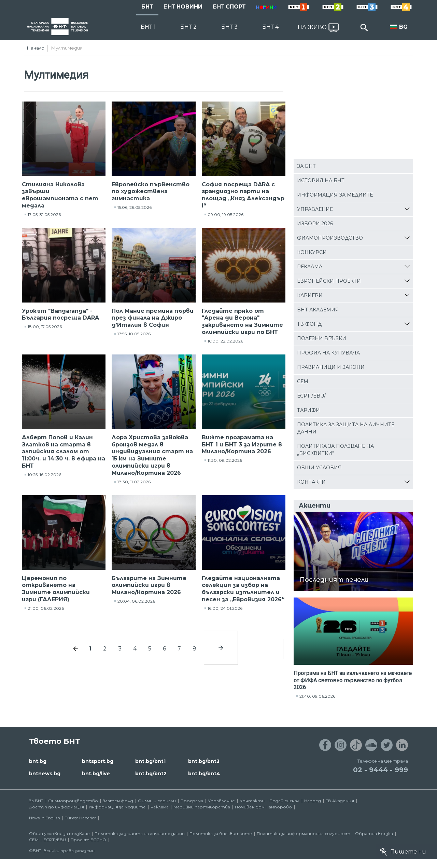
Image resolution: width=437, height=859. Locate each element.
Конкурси (312, 252)
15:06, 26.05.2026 (134, 207)
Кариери (310, 295)
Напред (312, 800)
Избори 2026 (315, 223)
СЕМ (302, 381)
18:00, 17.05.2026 (45, 326)
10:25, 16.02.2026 (44, 474)
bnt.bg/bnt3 (204, 761)
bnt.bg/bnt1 (150, 761)
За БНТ (306, 166)
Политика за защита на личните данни (345, 428)
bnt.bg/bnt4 (204, 773)
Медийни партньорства (201, 806)
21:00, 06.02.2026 (46, 608)
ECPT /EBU (54, 839)
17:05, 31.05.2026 (44, 214)
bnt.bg (37, 761)
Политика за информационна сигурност (303, 833)
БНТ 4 (270, 27)
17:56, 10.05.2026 (134, 333)
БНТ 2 (188, 27)
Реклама (309, 267)
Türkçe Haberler (80, 817)
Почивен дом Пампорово (263, 806)
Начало (35, 48)
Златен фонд (118, 800)
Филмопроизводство (330, 238)
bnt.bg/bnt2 (151, 773)
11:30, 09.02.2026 (225, 460)
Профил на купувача (328, 353)
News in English (44, 817)
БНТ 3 (229, 27)
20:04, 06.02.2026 (136, 601)
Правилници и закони (331, 367)
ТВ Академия (340, 800)
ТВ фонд (309, 324)
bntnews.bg (44, 773)
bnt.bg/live (96, 773)
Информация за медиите (335, 195)
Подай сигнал (284, 800)
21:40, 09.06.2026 (317, 696)
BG (403, 27)
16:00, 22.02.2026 (225, 341)
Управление (315, 209)
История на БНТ (320, 180)
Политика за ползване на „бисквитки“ (335, 449)
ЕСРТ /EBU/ (311, 396)
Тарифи (308, 410)
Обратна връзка (374, 833)
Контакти (311, 482)
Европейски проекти (329, 281)
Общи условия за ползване (59, 833)
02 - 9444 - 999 (380, 770)
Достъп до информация (56, 806)
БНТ (147, 6)
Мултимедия (67, 48)
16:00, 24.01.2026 (225, 608)
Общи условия (319, 468)
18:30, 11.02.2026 (134, 481)
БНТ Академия (318, 310)
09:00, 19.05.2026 (225, 214)
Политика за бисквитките (220, 833)
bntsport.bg (97, 761)
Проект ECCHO (88, 839)
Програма (192, 800)
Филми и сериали (157, 800)
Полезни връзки (321, 338)
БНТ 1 (148, 27)
